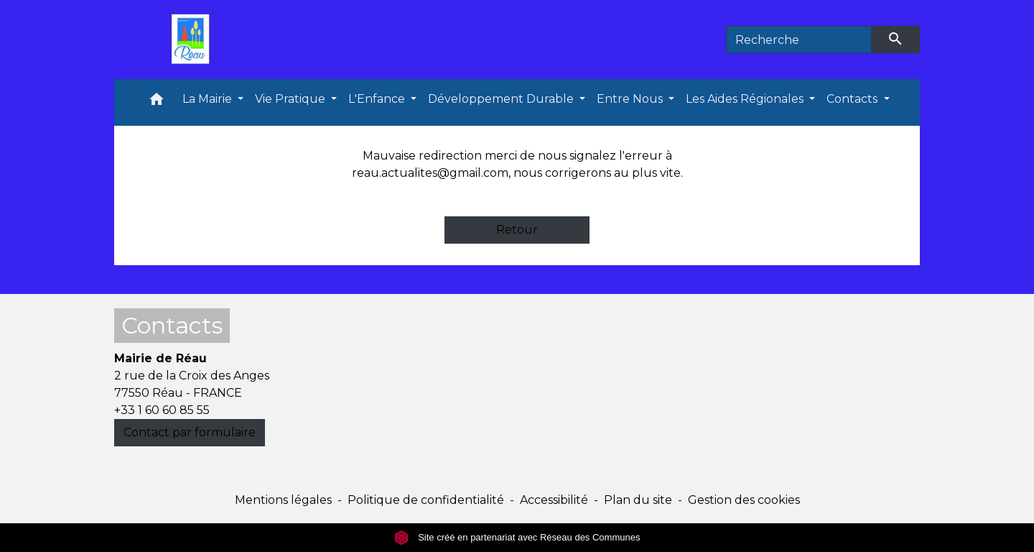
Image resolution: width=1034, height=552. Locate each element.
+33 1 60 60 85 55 (162, 410)
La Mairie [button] (208, 99)
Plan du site (638, 500)
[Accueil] (194, 39)
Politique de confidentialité (426, 500)
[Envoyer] (896, 39)
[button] (156, 102)
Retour (517, 229)
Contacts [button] (853, 99)
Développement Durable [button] (502, 99)
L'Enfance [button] (378, 99)
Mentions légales (283, 500)
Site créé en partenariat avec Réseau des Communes (517, 537)
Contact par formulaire (190, 432)
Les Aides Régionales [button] (746, 99)
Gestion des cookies (744, 500)
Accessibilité (554, 500)
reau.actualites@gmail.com (430, 173)
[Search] (799, 39)
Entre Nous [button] (631, 99)
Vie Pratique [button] (291, 99)
